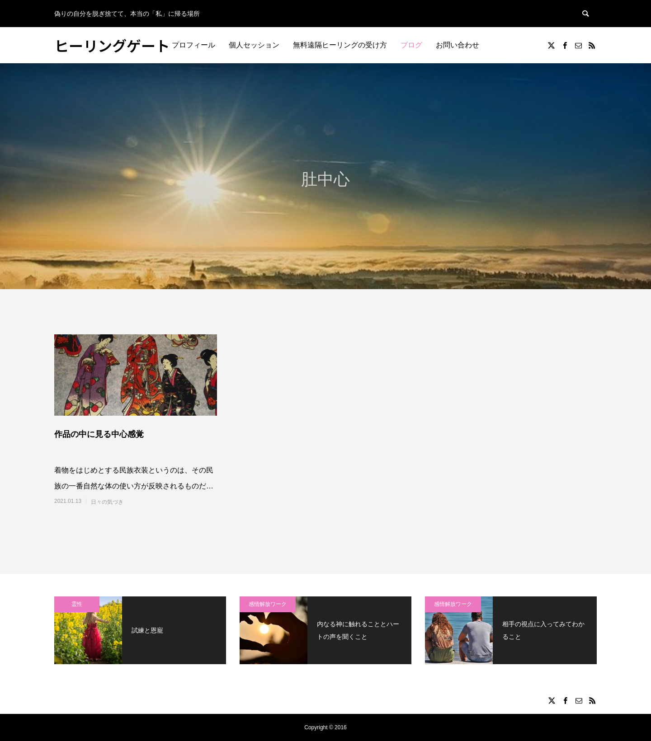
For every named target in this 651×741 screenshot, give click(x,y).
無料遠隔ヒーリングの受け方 (340, 45)
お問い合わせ (457, 45)
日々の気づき (107, 502)
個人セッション (254, 45)
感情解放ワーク (268, 604)
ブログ (411, 45)
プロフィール (193, 45)
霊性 (76, 604)
